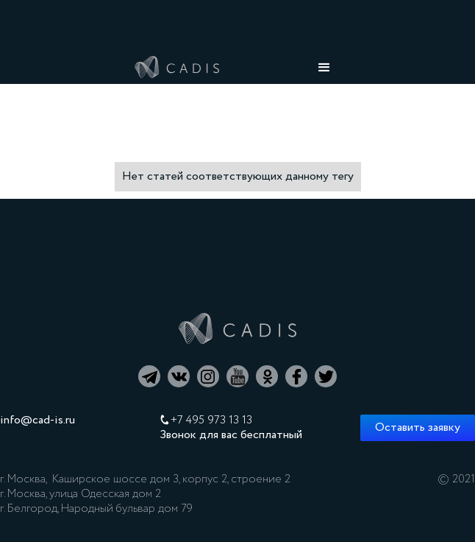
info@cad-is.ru (37, 420)
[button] (324, 68)
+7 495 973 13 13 (211, 420)
